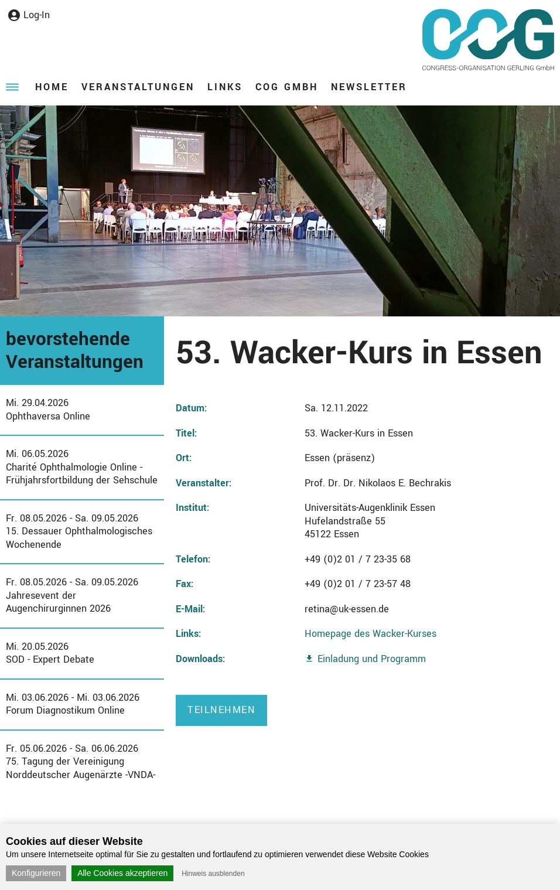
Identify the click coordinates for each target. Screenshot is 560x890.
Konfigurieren (36, 873)
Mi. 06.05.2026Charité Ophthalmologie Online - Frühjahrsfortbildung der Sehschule (82, 467)
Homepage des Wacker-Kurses (370, 633)
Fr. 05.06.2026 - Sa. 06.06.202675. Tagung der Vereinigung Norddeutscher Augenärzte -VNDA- (80, 762)
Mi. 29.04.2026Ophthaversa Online (48, 409)
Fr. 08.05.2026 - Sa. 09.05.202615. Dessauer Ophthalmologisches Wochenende (79, 531)
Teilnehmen (221, 710)
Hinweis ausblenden (213, 873)
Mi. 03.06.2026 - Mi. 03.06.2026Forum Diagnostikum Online (72, 704)
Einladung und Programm (371, 659)
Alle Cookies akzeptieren (122, 873)
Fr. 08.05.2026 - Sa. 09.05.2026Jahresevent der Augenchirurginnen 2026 (72, 595)
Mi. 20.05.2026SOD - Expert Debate (50, 653)
